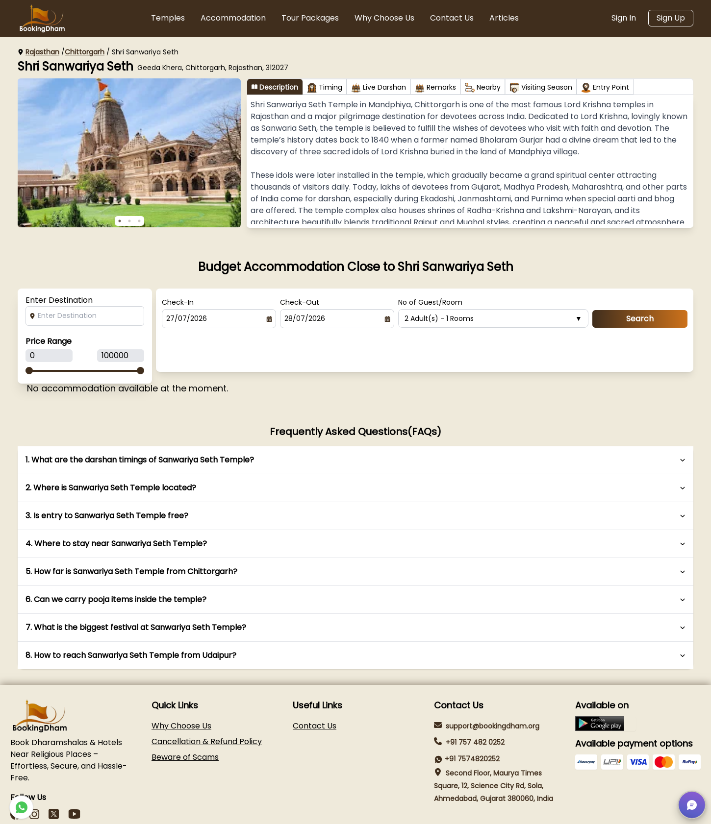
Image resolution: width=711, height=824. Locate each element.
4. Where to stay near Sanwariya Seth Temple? (355, 508)
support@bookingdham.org (492, 690)
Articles (504, 18)
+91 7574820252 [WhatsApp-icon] (472, 723)
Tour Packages (310, 18)
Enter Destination (59, 300)
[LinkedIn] (54, 779)
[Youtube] (74, 778)
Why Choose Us (384, 18)
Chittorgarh (84, 52)
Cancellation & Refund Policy (207, 705)
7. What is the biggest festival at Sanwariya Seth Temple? (355, 592)
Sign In (623, 18)
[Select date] (269, 319)
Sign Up (671, 18)
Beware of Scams (185, 721)
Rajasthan (42, 52)
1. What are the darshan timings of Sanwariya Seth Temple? (355, 424)
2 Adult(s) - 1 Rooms (493, 318)
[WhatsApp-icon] (21, 807)
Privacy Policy (588, 811)
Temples (168, 18)
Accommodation (233, 18)
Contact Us (452, 18)
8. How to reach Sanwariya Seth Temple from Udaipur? (355, 620)
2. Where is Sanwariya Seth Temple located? (355, 452)
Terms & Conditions (663, 811)
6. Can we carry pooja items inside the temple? (355, 564)
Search (640, 318)
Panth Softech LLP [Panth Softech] (67, 812)
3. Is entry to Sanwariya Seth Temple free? (355, 480)
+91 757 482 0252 (475, 707)
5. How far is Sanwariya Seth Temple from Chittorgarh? (355, 536)
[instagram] (34, 778)
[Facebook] (15, 778)
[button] (692, 805)
